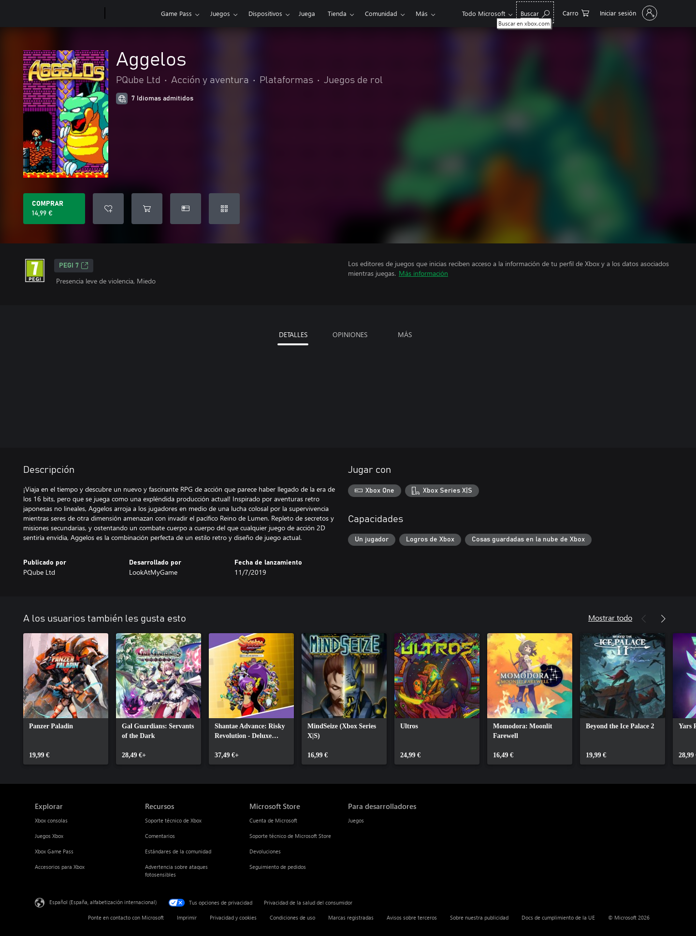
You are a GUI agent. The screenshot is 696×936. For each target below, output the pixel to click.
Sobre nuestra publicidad (479, 917)
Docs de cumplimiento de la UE (558, 917)
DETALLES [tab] (293, 334)
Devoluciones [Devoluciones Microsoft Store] (265, 851)
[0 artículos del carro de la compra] (576, 12)
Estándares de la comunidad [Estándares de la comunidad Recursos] (178, 851)
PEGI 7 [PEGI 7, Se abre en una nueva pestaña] (73, 265)
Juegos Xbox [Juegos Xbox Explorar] (49, 836)
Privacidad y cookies (233, 917)
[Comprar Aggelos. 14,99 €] (54, 208)
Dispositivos (265, 13)
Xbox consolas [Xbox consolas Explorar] (51, 820)
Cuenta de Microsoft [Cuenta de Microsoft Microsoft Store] (273, 820)
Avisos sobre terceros (412, 917)
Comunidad (381, 13)
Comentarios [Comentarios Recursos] (160, 836)
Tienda (337, 13)
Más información (423, 273)
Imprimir (187, 917)
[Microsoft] (68, 13)
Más (422, 13)
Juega (307, 13)
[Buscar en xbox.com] (535, 12)
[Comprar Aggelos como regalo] (185, 208)
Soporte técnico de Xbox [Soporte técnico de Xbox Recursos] (173, 820)
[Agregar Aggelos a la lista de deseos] (108, 208)
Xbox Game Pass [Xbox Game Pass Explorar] (54, 851)
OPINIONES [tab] (350, 334)
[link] (65, 699)
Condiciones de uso (292, 917)
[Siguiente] (663, 618)
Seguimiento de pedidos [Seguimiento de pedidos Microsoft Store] (277, 867)
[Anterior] (643, 618)
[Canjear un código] (224, 208)
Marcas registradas (351, 917)
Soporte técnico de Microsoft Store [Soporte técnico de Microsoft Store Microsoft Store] (290, 836)
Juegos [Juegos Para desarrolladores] (356, 820)
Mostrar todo (610, 617)
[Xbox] (132, 13)
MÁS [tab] (405, 334)
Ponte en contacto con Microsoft (126, 917)
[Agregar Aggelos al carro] (146, 208)
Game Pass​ (176, 13)
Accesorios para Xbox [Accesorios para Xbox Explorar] (60, 867)
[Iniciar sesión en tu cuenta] (627, 13)
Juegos (220, 13)
